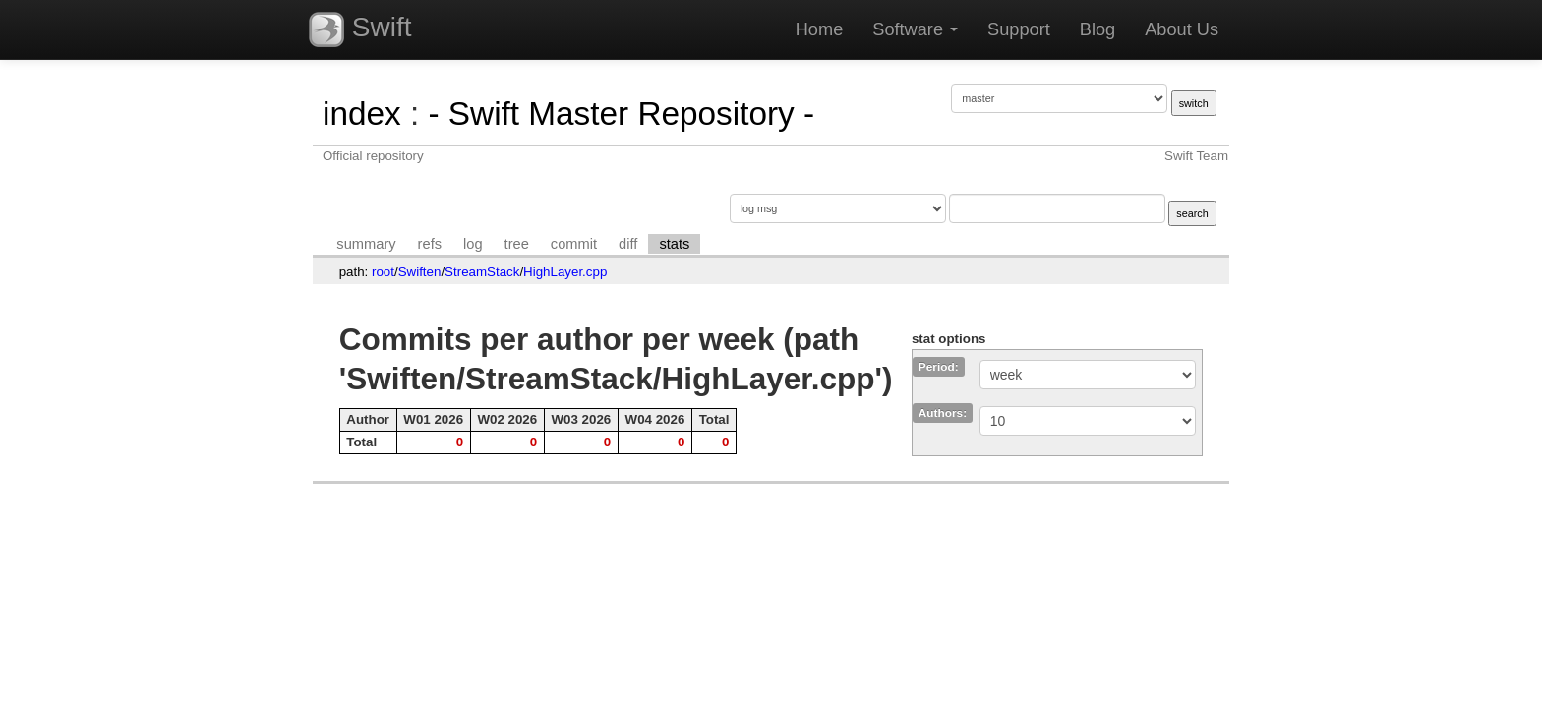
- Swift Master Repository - (621, 113)
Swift (360, 29)
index (362, 113)
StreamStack (482, 272)
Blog (1097, 29)
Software (915, 29)
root (383, 272)
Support (1018, 29)
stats (674, 244)
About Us (1181, 29)
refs (430, 244)
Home (820, 29)
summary (365, 244)
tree (516, 244)
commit (574, 244)
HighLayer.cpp (565, 272)
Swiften (420, 272)
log (473, 244)
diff (628, 244)
